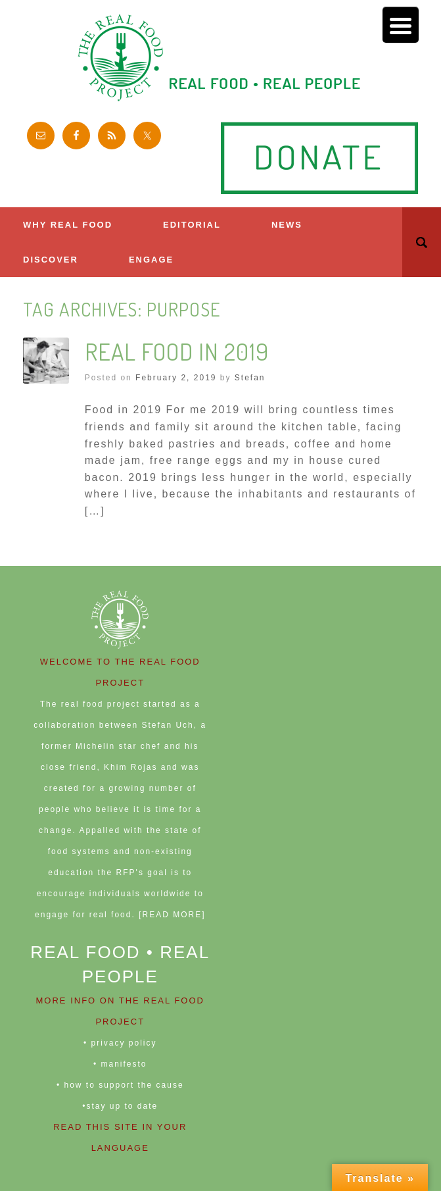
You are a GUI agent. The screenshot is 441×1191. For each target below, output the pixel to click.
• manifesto (120, 1064)
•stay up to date (120, 1106)
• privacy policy (120, 1043)
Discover (50, 260)
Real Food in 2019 (177, 351)
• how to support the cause (120, 1085)
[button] (421, 242)
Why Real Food (67, 225)
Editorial (192, 225)
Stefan (250, 377)
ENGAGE (151, 260)
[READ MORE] (172, 914)
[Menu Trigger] (401, 25)
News (286, 225)
